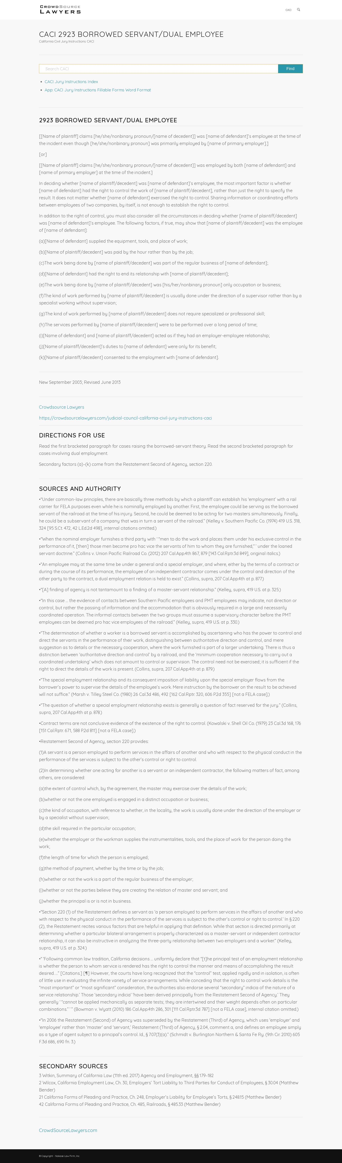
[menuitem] (288, 10)
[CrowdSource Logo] (60, 10)
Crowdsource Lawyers (61, 407)
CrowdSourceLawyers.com (68, 1130)
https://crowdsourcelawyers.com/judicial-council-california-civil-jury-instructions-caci (125, 418)
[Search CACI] (171, 68)
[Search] (298, 10)
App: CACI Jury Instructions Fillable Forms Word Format (98, 89)
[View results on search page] (290, 68)
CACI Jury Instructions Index (71, 81)
